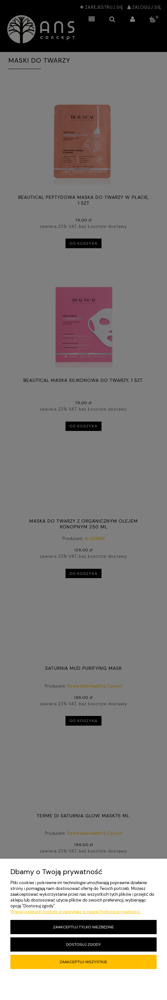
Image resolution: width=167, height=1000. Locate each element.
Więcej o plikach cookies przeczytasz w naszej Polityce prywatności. (75, 911)
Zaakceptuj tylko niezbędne (83, 927)
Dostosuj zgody (83, 944)
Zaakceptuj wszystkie (83, 962)
